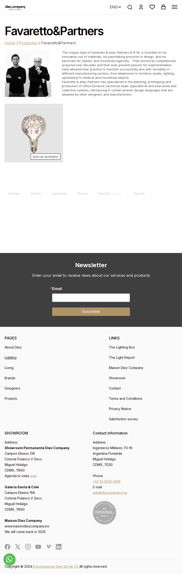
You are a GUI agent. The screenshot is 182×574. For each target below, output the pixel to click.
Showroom (117, 378)
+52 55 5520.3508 (107, 481)
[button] (152, 7)
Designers (12, 388)
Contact (115, 388)
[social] (7, 547)
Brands (10, 378)
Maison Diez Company (126, 368)
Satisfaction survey (123, 419)
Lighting (11, 357)
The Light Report (122, 357)
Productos (28, 43)
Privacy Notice (120, 409)
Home (10, 43)
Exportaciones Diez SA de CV (55, 566)
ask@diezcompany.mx (110, 493)
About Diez (13, 347)
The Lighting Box (122, 347)
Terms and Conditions (125, 398)
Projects (11, 398)
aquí (33, 476)
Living (9, 368)
